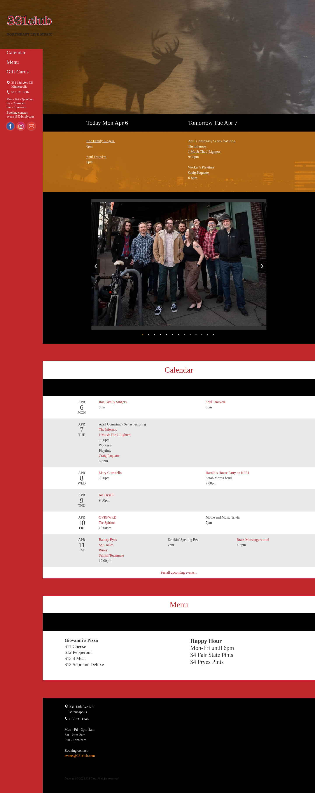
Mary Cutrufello (110, 473)
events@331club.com (20, 116)
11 (202, 334)
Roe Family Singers (100, 141)
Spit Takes (106, 545)
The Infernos (197, 146)
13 (213, 334)
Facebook (10, 126)
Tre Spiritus (107, 522)
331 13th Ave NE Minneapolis (22, 84)
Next (262, 266)
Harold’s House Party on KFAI (227, 473)
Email (32, 126)
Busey (103, 550)
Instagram (21, 126)
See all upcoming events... (179, 572)
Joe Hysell (106, 495)
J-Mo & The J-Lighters (204, 151)
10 (196, 334)
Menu (13, 62)
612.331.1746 (20, 92)
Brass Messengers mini (253, 539)
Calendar (16, 52)
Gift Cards (18, 72)
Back (95, 266)
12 (207, 334)
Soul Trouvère (96, 157)
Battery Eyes (108, 539)
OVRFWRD (107, 517)
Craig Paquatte (198, 172)
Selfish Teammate (111, 555)
